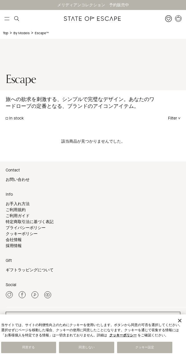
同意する (28, 347)
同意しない (87, 347)
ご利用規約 (16, 210)
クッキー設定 (144, 347)
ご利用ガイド (18, 216)
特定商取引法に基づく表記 (30, 222)
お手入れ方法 (18, 204)
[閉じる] (179, 320)
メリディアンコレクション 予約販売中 (93, 5)
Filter (172, 118)
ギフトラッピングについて (30, 270)
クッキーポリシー (22, 233)
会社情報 (14, 239)
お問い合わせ (18, 179)
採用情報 (14, 245)
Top (5, 33)
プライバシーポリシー (26, 227)
